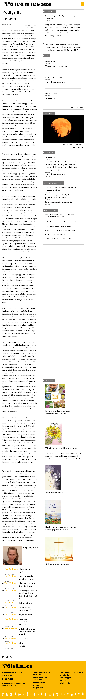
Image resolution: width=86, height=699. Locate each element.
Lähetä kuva (78, 147)
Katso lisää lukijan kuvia (73, 144)
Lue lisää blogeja (76, 108)
